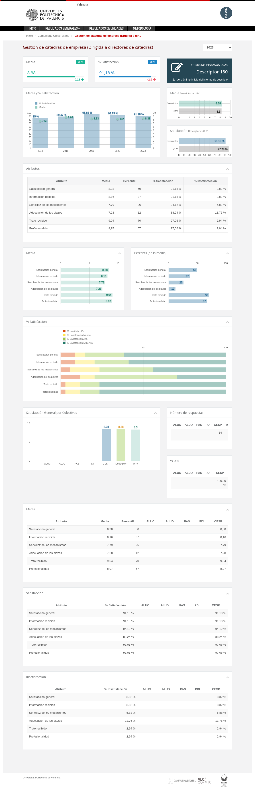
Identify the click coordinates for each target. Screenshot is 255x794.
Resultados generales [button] (62, 28)
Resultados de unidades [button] (106, 28)
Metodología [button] (142, 28)
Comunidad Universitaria (53, 35)
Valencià (82, 4)
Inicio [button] (32, 28)
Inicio (29, 35)
